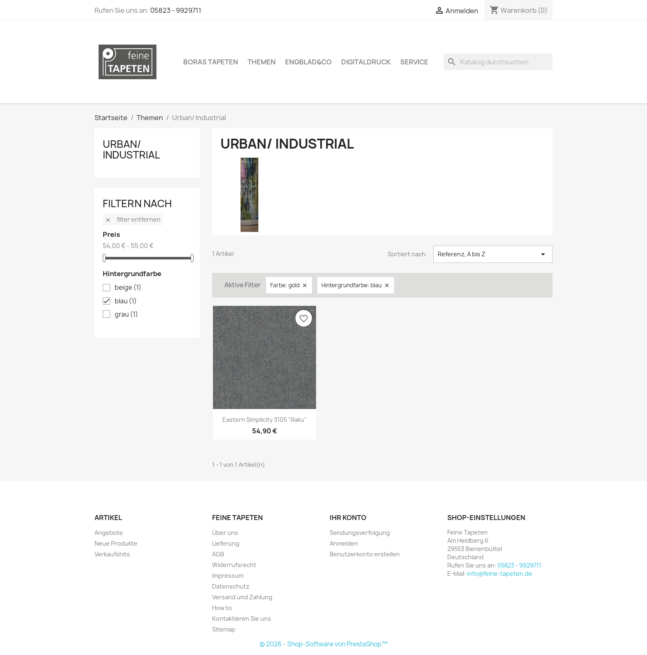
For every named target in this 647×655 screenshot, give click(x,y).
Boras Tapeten (210, 61)
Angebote (108, 533)
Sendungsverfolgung (360, 533)
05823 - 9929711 (175, 10)
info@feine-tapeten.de (499, 573)
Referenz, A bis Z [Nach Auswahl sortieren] (493, 254)
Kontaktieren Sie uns (241, 618)
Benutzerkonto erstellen (365, 554)
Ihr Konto (348, 517)
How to (222, 608)
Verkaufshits (112, 554)
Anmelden (344, 543)
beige (128, 288)
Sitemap (223, 629)
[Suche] (498, 62)
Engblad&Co (308, 61)
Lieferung (225, 543)
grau (126, 314)
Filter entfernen (133, 219)
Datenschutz (230, 586)
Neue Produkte (115, 543)
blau (126, 301)
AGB (218, 554)
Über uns (225, 533)
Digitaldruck (366, 61)
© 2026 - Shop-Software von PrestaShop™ (323, 644)
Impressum (227, 575)
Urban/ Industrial (131, 149)
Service (414, 61)
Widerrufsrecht (234, 565)
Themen (262, 61)
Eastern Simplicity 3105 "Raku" (264, 419)
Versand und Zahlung (242, 597)
